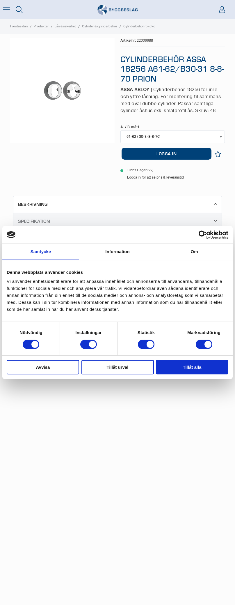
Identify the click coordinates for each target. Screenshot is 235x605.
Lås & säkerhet (65, 26)
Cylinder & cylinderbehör (99, 26)
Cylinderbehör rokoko (139, 26)
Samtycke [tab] (41, 251)
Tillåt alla (192, 367)
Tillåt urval (118, 367)
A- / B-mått (129, 127)
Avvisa (43, 367)
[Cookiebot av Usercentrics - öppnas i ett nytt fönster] (202, 234)
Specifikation (117, 221)
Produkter (41, 26)
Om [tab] (194, 251)
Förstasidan (19, 26)
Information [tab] (117, 251)
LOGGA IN (166, 153)
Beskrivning (117, 204)
